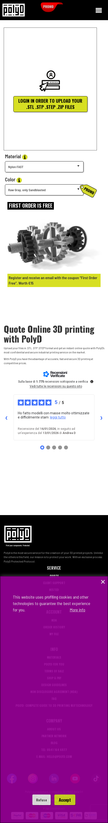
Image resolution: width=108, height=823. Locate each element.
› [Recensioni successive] (101, 417)
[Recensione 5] (66, 447)
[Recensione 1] (42, 447)
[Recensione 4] (60, 447)
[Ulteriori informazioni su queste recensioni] (91, 381)
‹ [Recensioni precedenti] (6, 417)
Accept (65, 800)
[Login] (30, 206)
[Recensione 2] (48, 447)
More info (77, 609)
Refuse (41, 799)
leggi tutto (58, 417)
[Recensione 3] (54, 447)
